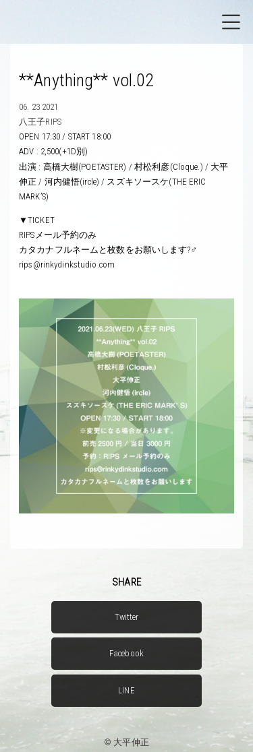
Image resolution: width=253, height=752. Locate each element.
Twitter (127, 617)
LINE (126, 690)
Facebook (126, 653)
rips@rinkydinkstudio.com (67, 264)
